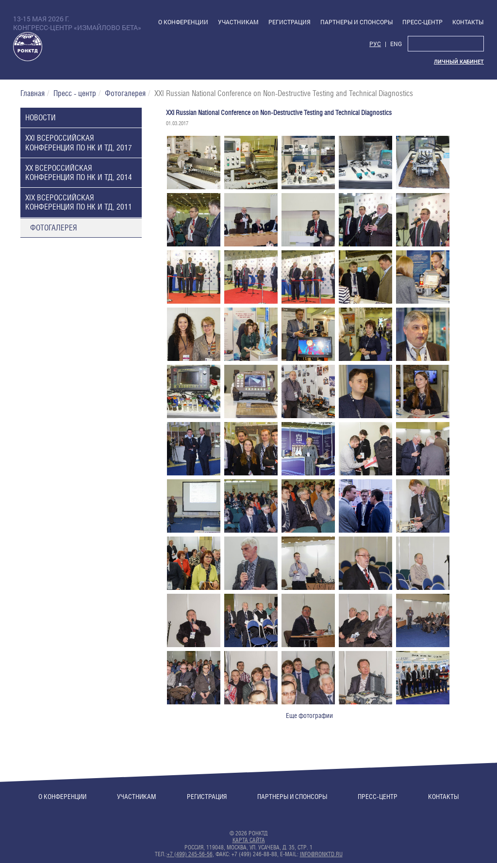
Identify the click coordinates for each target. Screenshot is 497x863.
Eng (396, 43)
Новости (40, 117)
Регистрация (207, 796)
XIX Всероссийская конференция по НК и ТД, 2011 (78, 202)
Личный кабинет (459, 62)
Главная (32, 93)
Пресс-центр (378, 796)
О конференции (62, 796)
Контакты (443, 796)
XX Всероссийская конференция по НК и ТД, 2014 (78, 172)
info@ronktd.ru (321, 854)
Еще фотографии (309, 715)
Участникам (136, 796)
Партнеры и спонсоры (292, 796)
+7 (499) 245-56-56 (190, 854)
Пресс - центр (74, 93)
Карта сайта (248, 840)
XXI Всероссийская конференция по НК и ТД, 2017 (78, 142)
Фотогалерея (125, 93)
